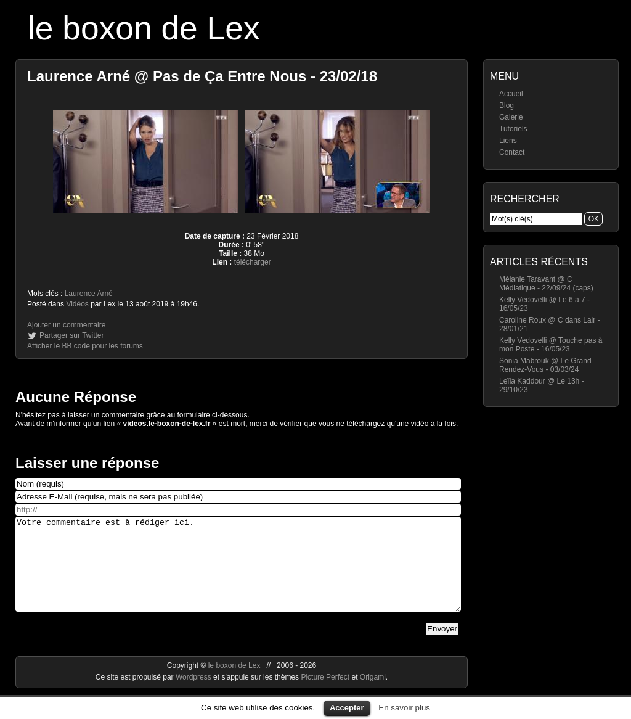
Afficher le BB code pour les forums (85, 346)
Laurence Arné (89, 293)
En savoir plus (404, 707)
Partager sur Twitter (71, 335)
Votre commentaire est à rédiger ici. (238, 573)
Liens (508, 140)
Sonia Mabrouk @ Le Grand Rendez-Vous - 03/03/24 (545, 365)
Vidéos (77, 304)
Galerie (511, 117)
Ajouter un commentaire (66, 325)
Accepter (347, 707)
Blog (506, 105)
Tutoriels (513, 129)
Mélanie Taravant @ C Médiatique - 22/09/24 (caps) (546, 283)
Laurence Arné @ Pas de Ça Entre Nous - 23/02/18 (202, 76)
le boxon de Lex (144, 28)
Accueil (511, 93)
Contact (511, 152)
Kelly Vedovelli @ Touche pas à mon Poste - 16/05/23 (550, 344)
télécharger (252, 262)
